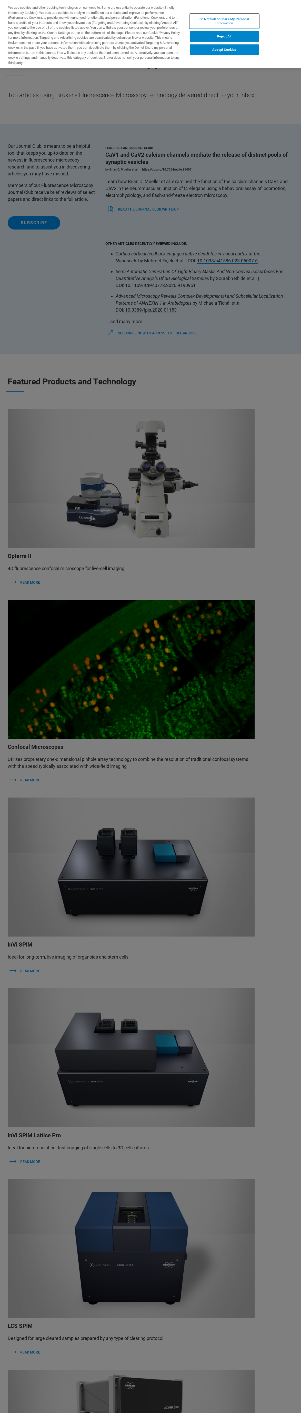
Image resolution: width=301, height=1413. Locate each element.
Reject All (224, 36)
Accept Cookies (224, 50)
